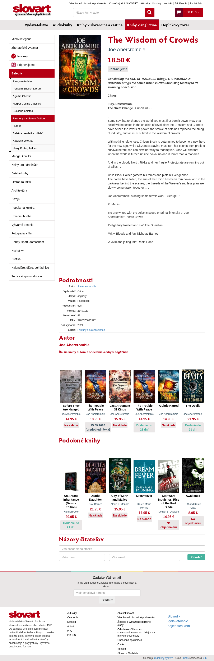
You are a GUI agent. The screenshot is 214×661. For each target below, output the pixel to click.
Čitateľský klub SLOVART (123, 3)
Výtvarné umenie (22, 224)
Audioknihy (62, 24)
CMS (186, 658)
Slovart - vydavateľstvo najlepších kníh (179, 621)
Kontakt (168, 3)
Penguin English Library (27, 88)
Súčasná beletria (23, 111)
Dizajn (15, 199)
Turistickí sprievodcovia (26, 276)
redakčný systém (163, 658)
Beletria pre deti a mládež (28, 133)
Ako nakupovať (125, 613)
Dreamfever (144, 495)
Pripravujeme (25, 64)
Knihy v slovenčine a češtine (99, 24)
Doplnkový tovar (175, 24)
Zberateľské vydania (24, 47)
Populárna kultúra (22, 207)
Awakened (193, 495)
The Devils (193, 405)
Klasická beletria (23, 140)
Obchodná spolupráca (129, 640)
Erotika (16, 259)
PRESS (71, 635)
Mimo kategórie (21, 39)
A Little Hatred (168, 405)
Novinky (22, 56)
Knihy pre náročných (24, 164)
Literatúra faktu (21, 182)
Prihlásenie (181, 3)
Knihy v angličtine (142, 24)
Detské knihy (19, 173)
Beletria (16, 73)
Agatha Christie (22, 96)
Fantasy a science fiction (29, 118)
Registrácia (196, 3)
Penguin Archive (22, 81)
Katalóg (156, 3)
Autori (70, 626)
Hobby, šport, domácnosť (27, 242)
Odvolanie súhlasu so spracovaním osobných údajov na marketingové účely (136, 632)
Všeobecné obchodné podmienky (87, 3)
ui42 (205, 658)
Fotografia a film (21, 233)
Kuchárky (17, 250)
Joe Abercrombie (126, 49)
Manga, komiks (21, 156)
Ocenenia (72, 617)
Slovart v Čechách (127, 653)
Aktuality (145, 3)
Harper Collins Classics (27, 103)
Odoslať (196, 557)
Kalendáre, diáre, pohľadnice (30, 267)
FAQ (69, 630)
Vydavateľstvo (36, 24)
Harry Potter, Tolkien (25, 148)
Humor (17, 125)
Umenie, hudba (21, 216)
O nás (120, 644)
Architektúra (19, 190)
